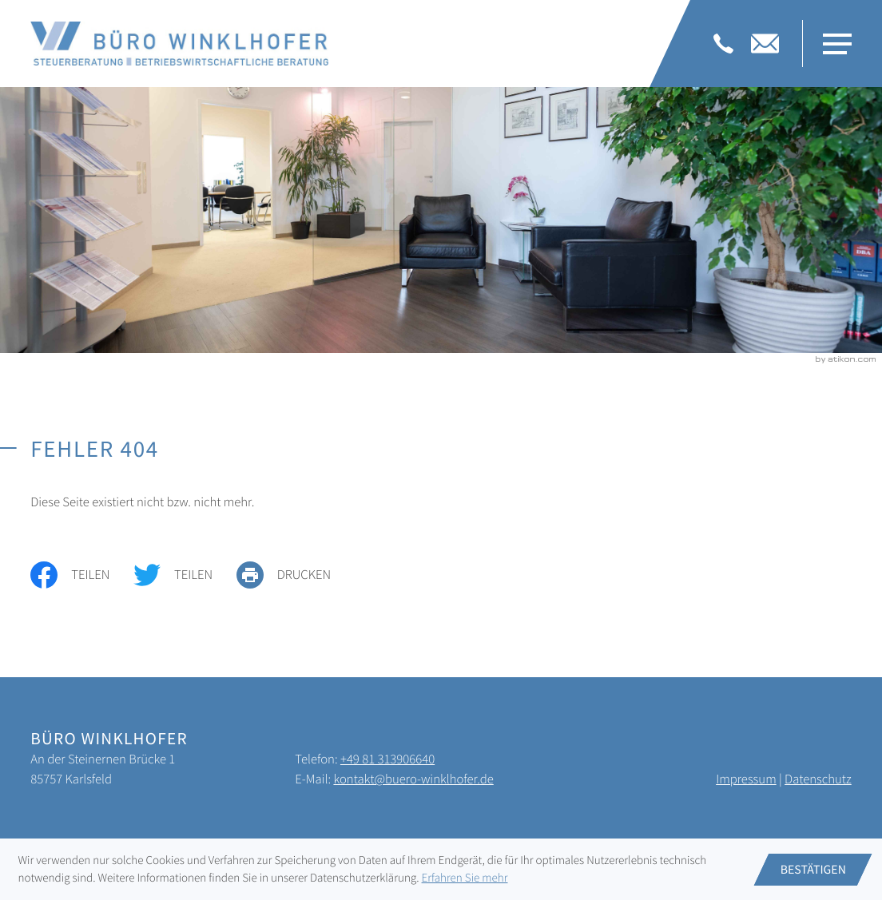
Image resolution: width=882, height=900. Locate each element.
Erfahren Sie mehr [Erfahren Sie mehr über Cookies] (465, 878)
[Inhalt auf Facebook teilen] (81, 575)
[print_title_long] (295, 575)
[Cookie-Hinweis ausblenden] (812, 870)
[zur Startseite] (179, 43)
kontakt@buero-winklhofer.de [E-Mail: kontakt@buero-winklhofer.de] (413, 779)
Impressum (746, 779)
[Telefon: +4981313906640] (723, 44)
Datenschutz (818, 779)
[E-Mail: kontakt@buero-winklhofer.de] (765, 44)
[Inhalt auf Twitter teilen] (184, 575)
